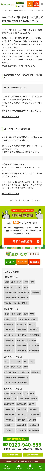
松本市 (6, 314)
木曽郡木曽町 (31, 340)
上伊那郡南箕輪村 (10, 335)
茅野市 (20, 319)
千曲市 (19, 287)
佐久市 (13, 287)
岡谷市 (13, 314)
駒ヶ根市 (7, 319)
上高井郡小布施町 (10, 298)
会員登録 (36, 4)
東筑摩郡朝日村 (21, 345)
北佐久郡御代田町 (23, 292)
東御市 (25, 287)
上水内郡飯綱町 (23, 303)
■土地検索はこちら (10, 116)
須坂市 (19, 282)
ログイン (30, 4)
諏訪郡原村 (32, 324)
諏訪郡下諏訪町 (9, 324)
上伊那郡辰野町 (9, 330)
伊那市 (32, 314)
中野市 (32, 282)
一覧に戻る (25, 200)
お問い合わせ (25, 151)
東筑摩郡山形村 (9, 345)
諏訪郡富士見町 (21, 324)
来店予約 (30, 467)
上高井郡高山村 (23, 298)
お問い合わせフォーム (11, 167)
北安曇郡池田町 (9, 351)
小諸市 (25, 282)
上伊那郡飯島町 (34, 330)
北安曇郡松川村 (21, 351)
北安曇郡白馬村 (34, 351)
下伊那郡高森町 (9, 340)
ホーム (4, 11)
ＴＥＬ (40, 467)
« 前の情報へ (14, 200)
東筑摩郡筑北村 (34, 345)
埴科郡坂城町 (35, 292)
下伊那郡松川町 (35, 335)
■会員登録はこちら (10, 193)
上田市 (13, 282)
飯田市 (19, 314)
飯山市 (6, 287)
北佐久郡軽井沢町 (10, 292)
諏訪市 (25, 314)
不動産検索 (6, 467)
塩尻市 (27, 319)
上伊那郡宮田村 (23, 335)
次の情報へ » (36, 200)
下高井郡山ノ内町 (10, 303)
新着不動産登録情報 (16, 11)
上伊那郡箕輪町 (21, 330)
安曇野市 (34, 319)
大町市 (14, 319)
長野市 (6, 282)
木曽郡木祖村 (20, 340)
